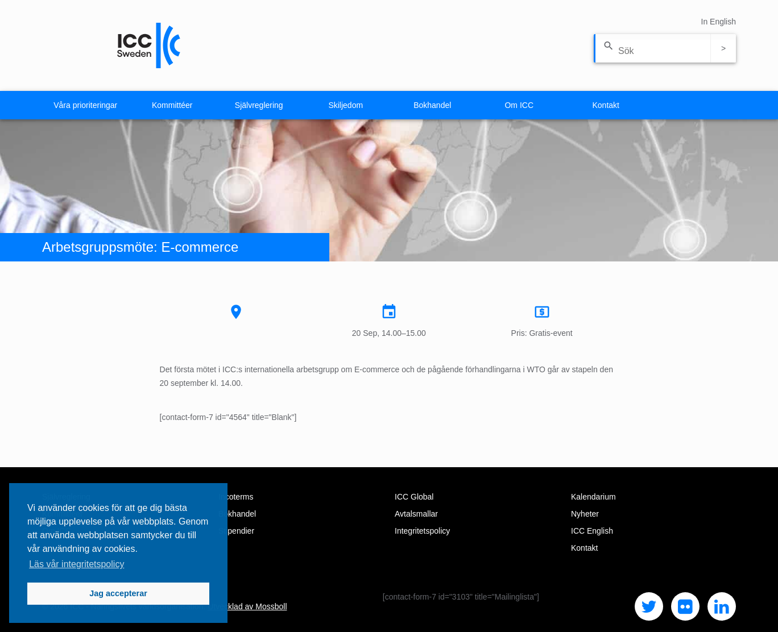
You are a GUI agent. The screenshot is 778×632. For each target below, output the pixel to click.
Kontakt (606, 105)
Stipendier (236, 530)
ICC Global (414, 496)
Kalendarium (593, 496)
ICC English (592, 530)
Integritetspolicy (422, 530)
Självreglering (259, 105)
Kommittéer (172, 105)
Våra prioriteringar (85, 105)
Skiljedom (345, 105)
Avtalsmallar (416, 513)
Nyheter (585, 513)
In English (718, 21)
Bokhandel (432, 105)
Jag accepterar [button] (118, 593)
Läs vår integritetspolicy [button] (76, 564)
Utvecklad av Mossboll (247, 606)
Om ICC (518, 105)
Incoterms (235, 496)
